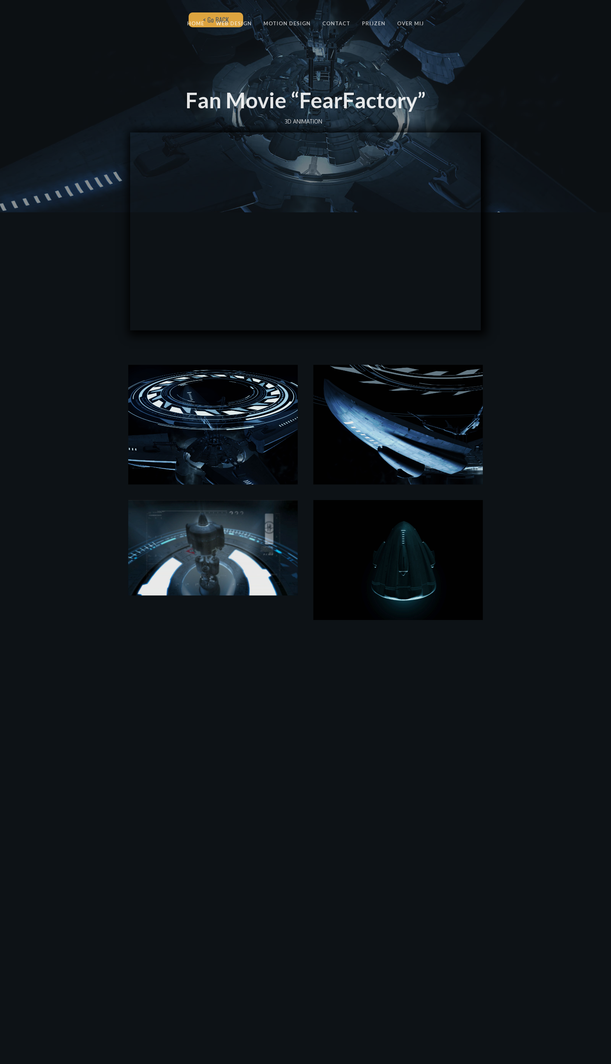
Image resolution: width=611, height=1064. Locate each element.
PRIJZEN (373, 23)
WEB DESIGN (234, 23)
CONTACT (336, 23)
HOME (195, 23)
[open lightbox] (213, 436)
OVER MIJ (410, 23)
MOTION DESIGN (287, 23)
